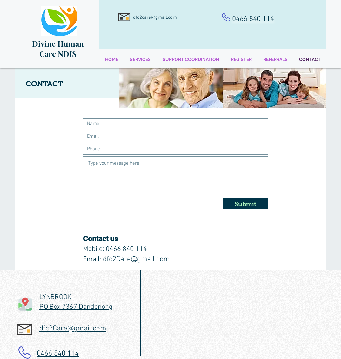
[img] (171, 88)
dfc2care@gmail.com (155, 17)
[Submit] (245, 203)
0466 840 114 (253, 19)
